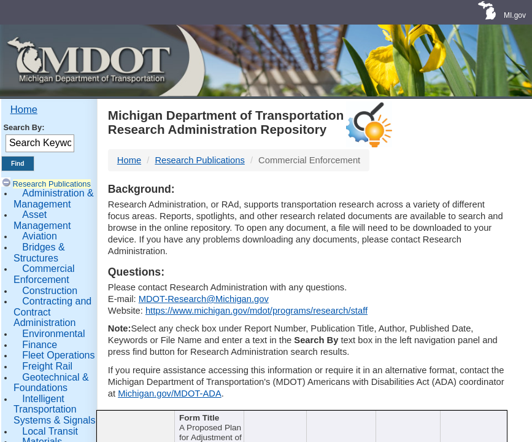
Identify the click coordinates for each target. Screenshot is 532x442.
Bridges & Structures (39, 252)
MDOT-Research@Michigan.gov (204, 299)
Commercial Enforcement (44, 274)
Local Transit (50, 431)
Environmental (53, 333)
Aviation (39, 236)
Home (23, 109)
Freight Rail (47, 366)
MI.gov (515, 15)
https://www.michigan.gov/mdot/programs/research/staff (256, 311)
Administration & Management (53, 198)
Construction (49, 290)
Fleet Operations (58, 355)
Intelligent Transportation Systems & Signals (54, 409)
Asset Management (42, 220)
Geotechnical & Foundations (51, 383)
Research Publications (52, 183)
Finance (39, 344)
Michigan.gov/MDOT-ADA (170, 393)
